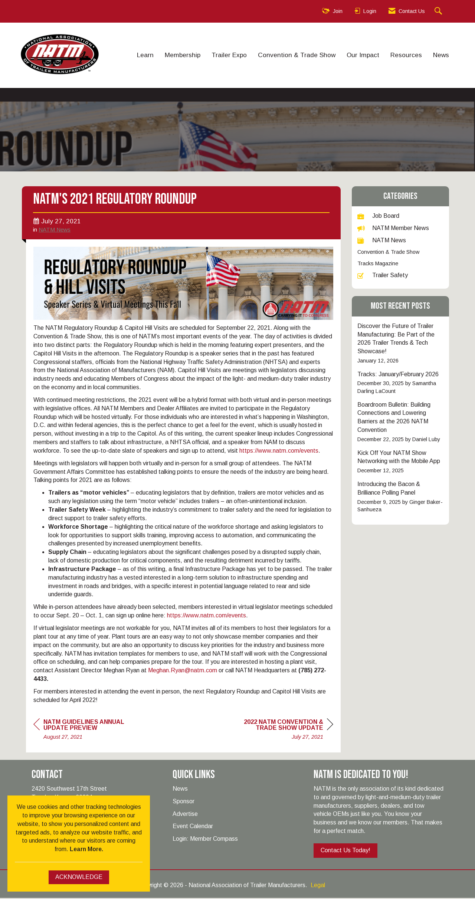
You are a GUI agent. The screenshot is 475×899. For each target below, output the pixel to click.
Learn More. (86, 849)
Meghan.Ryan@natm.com (182, 671)
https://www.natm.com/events (278, 452)
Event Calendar (193, 827)
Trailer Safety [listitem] (382, 275)
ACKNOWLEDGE (78, 877)
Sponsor (183, 802)
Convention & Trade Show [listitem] (388, 252)
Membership (182, 55)
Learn (145, 55)
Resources (406, 55)
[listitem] (400, 343)
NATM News (55, 230)
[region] (277, 731)
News (441, 55)
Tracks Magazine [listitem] (377, 263)
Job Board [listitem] (378, 215)
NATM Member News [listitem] (393, 228)
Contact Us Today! (345, 851)
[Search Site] (439, 11)
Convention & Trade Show (296, 55)
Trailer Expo (229, 55)
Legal (318, 886)
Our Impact (363, 55)
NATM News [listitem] (381, 240)
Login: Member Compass (205, 840)
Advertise (185, 815)
